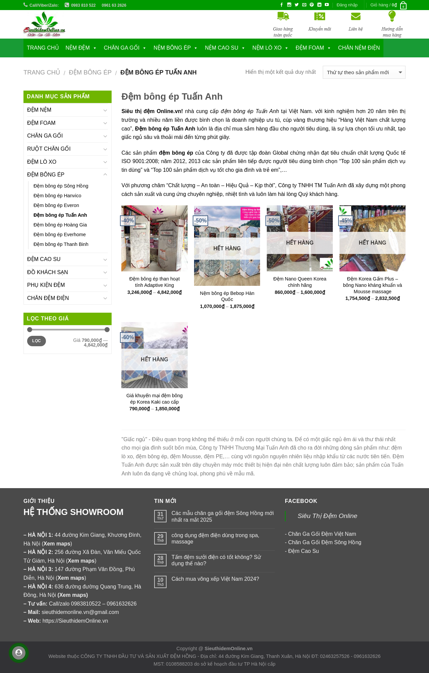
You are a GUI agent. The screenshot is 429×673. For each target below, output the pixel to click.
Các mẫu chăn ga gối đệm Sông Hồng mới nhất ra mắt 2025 (223, 516)
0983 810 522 (83, 5)
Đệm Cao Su (303, 551)
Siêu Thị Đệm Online (327, 515)
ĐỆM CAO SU (44, 259)
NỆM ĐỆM (78, 48)
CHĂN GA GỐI (121, 48)
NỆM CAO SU (221, 48)
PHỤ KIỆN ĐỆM (46, 285)
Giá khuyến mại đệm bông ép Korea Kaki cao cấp (154, 399)
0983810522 (86, 604)
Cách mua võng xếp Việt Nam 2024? (215, 579)
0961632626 (122, 604)
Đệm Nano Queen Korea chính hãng (299, 282)
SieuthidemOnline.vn (229, 648)
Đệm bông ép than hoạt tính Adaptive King (154, 282)
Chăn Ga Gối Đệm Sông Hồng (324, 542)
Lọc (36, 341)
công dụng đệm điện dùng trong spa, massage (215, 538)
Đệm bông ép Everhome (60, 234)
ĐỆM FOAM (41, 123)
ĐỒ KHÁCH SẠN (47, 272)
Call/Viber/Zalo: (44, 5)
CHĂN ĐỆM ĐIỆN (48, 298)
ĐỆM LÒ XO (41, 162)
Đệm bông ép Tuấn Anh (60, 215)
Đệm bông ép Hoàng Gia (60, 224)
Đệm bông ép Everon (56, 205)
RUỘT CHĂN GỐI (49, 149)
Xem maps (72, 595)
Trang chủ (43, 48)
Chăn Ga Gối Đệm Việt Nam (322, 534)
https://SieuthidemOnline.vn (75, 621)
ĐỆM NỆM (39, 110)
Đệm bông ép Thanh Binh (61, 244)
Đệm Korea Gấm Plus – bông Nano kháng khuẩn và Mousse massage (372, 285)
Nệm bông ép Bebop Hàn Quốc (227, 296)
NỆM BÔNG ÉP (172, 48)
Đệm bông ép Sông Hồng (61, 186)
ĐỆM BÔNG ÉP (90, 72)
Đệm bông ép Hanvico (57, 195)
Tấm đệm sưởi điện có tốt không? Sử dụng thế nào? (216, 560)
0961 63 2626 (114, 5)
